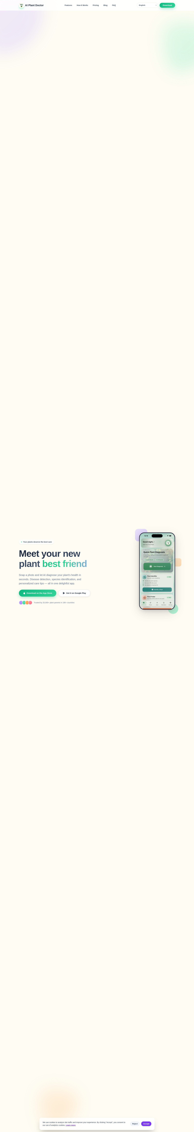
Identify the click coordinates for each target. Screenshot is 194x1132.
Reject (135, 1124)
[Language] (147, 5)
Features (68, 5)
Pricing (96, 5)
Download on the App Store (37, 592)
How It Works (82, 5)
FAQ (114, 5)
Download (167, 5)
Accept (146, 1124)
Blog (105, 5)
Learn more (71, 1125)
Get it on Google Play (74, 592)
